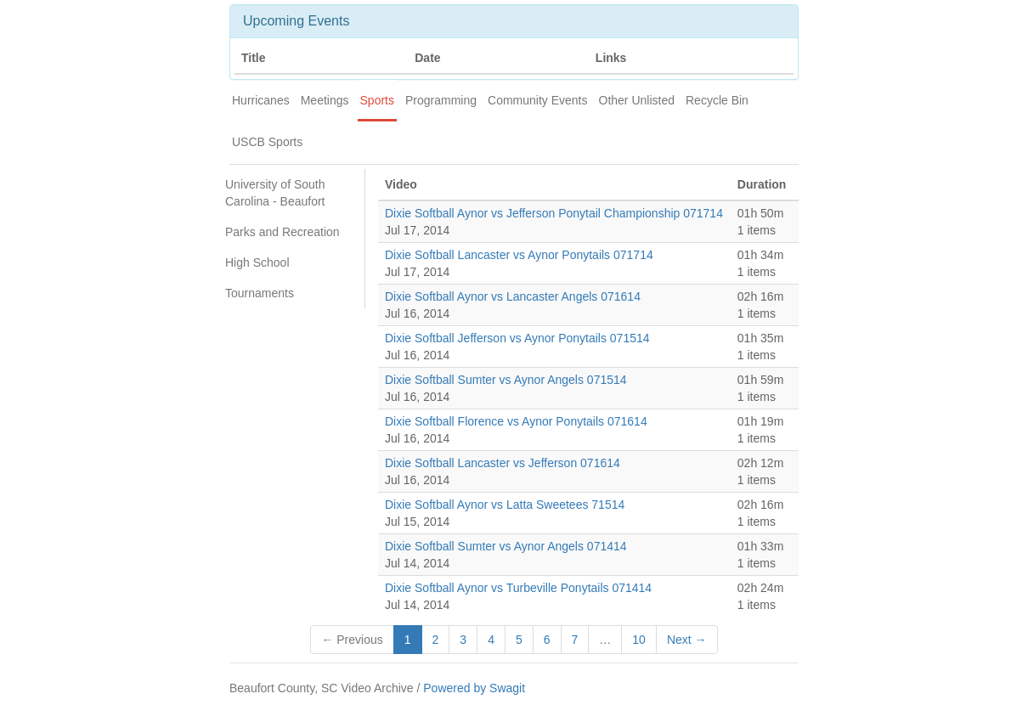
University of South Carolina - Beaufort (275, 193)
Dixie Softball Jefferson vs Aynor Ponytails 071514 (517, 338)
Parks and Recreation (282, 232)
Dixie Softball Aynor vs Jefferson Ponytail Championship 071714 (554, 213)
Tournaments (259, 293)
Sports (377, 100)
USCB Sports (267, 142)
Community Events (537, 100)
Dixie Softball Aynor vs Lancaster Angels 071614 (513, 296)
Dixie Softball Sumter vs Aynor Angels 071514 (506, 379)
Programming (441, 100)
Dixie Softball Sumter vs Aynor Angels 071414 (506, 546)
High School (257, 262)
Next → (687, 639)
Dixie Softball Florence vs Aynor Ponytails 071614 (516, 421)
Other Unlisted (637, 100)
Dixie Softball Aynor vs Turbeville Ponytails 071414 (518, 588)
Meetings (325, 100)
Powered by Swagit (474, 688)
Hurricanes (261, 100)
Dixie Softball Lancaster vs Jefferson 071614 (502, 463)
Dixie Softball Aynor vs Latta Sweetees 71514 (504, 504)
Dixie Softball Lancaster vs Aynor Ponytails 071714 (519, 255)
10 (639, 639)
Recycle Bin (717, 100)
